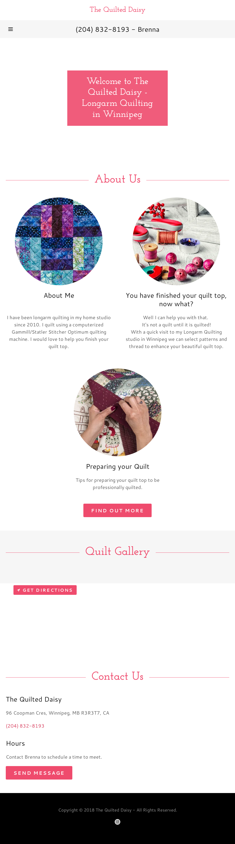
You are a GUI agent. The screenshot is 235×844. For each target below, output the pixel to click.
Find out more (117, 510)
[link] (117, 9)
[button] (10, 29)
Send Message (39, 772)
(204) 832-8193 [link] (102, 29)
